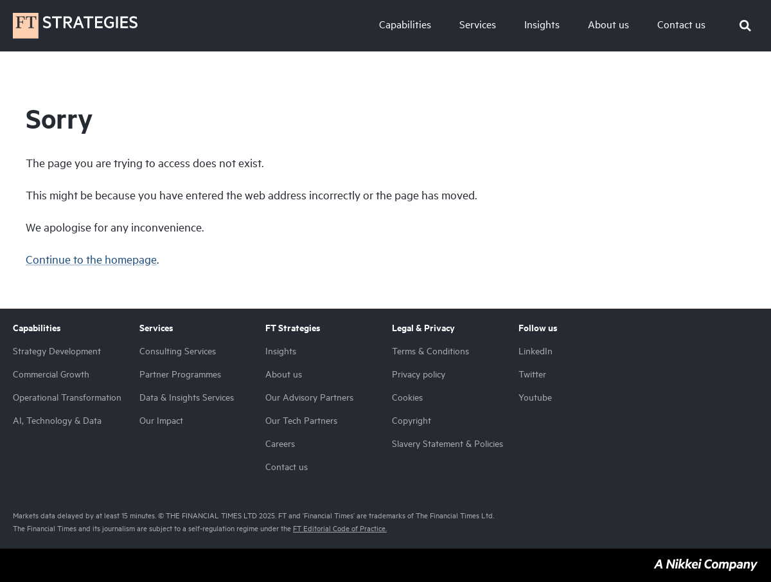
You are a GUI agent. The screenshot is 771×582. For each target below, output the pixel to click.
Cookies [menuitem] (407, 397)
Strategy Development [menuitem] (57, 350)
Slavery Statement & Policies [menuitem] (447, 443)
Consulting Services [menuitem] (177, 350)
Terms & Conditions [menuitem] (430, 350)
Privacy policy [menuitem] (418, 373)
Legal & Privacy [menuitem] (423, 328)
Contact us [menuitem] (286, 466)
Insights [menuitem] (280, 350)
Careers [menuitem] (280, 443)
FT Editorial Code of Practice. (340, 528)
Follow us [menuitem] (538, 328)
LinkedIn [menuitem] (535, 350)
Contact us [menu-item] (681, 24)
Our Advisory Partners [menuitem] (309, 397)
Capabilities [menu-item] (405, 24)
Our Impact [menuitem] (161, 420)
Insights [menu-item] (542, 24)
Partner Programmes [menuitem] (180, 373)
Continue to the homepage (91, 259)
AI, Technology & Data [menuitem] (57, 420)
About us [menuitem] (283, 373)
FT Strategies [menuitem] (293, 328)
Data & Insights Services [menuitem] (186, 397)
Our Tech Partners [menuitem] (301, 420)
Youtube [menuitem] (535, 397)
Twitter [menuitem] (532, 373)
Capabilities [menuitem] (37, 328)
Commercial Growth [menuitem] (51, 373)
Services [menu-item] (477, 24)
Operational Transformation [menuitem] (67, 397)
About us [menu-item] (608, 24)
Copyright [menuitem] (411, 420)
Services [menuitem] (156, 328)
